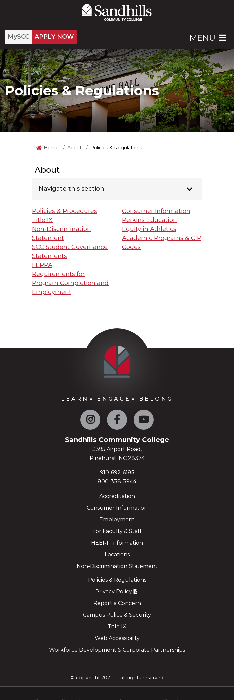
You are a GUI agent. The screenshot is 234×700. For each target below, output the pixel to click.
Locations (117, 554)
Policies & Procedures (64, 211)
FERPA (42, 265)
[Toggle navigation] (189, 189)
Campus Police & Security (117, 615)
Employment (117, 519)
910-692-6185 (117, 472)
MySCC (18, 36)
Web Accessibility (117, 638)
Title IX (42, 220)
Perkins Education (149, 220)
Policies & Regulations (117, 580)
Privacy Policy (113, 591)
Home (51, 148)
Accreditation (117, 496)
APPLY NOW (54, 36)
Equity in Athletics (149, 229)
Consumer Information (156, 211)
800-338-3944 (117, 481)
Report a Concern (117, 603)
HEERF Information (117, 543)
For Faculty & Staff (117, 531)
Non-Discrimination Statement (117, 566)
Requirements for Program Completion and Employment (70, 283)
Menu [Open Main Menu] (208, 38)
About (74, 148)
